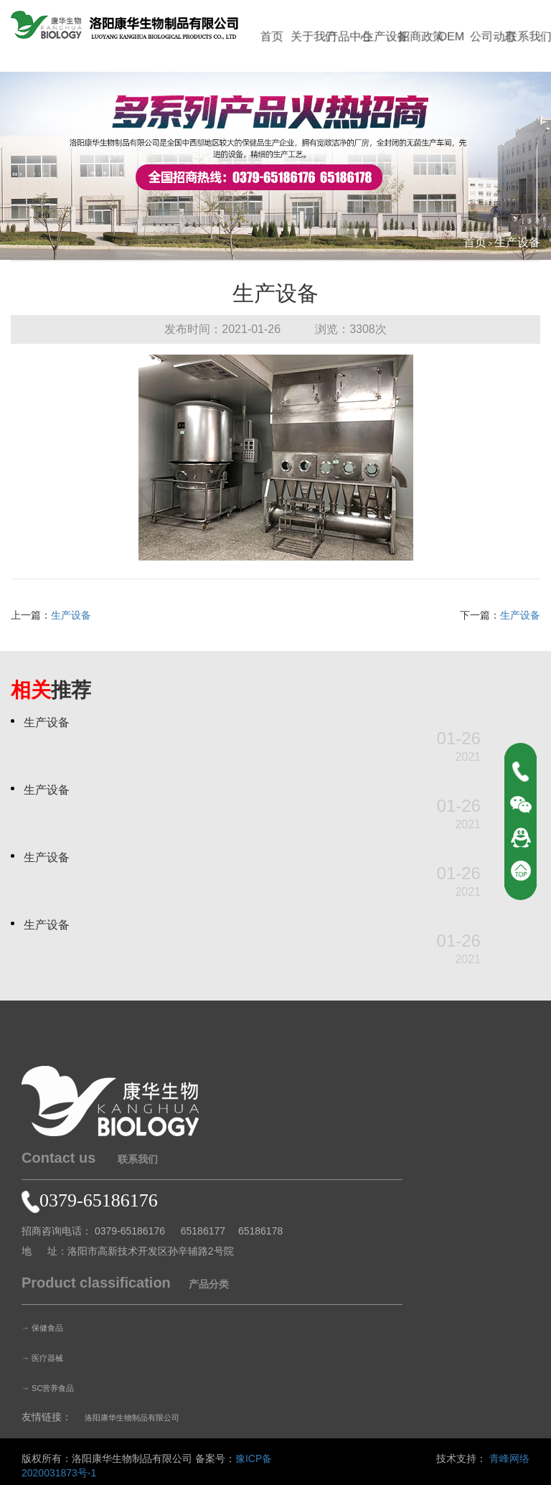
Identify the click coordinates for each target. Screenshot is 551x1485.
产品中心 (344, 36)
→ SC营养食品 (55, 1387)
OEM (453, 36)
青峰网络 (509, 1458)
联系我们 (526, 36)
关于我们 (308, 36)
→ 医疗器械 (48, 1357)
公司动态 (489, 36)
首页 (271, 36)
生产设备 (381, 36)
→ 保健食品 (48, 1327)
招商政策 (417, 36)
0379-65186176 (90, 1200)
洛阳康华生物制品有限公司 (145, 1417)
